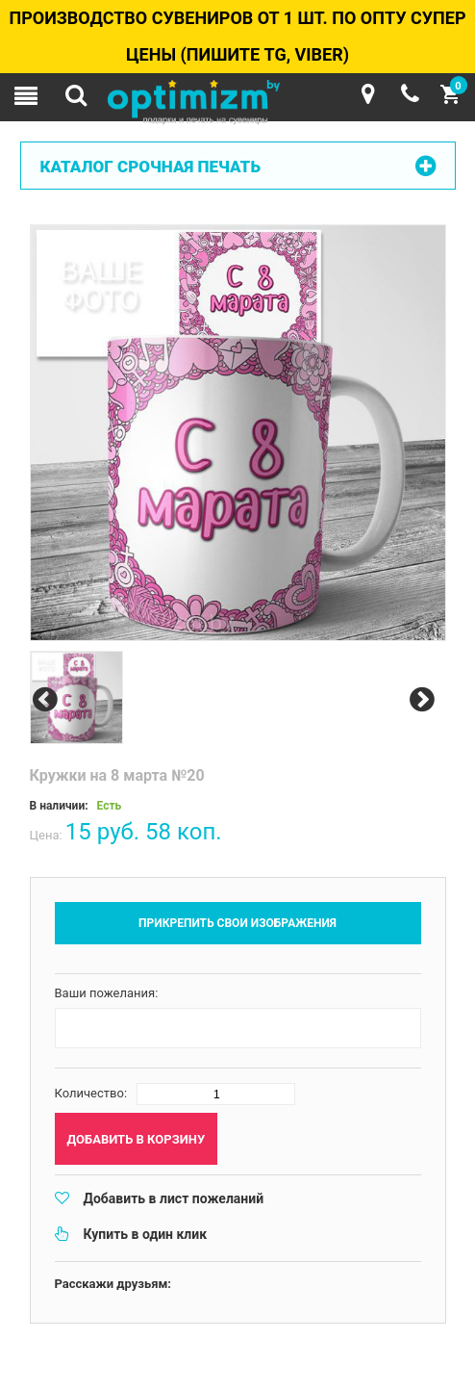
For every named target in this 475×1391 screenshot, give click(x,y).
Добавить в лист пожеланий (174, 1198)
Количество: (91, 1093)
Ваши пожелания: (107, 993)
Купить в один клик (146, 1234)
